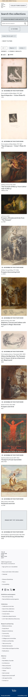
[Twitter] (11, 590)
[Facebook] (2, 590)
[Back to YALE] (4, 555)
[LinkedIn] (8, 590)
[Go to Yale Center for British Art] (3, 5)
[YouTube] (14, 590)
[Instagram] (5, 590)
